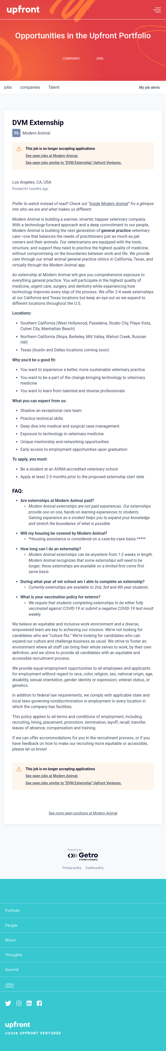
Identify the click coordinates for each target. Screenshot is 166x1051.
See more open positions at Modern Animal (83, 813)
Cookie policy (94, 868)
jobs (8, 87)
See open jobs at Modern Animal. (52, 156)
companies (30, 87)
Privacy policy (72, 868)
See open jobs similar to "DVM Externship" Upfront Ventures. (74, 163)
